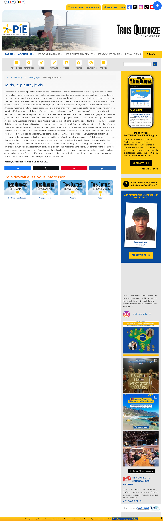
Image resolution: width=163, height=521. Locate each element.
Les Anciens (133, 54)
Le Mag (150, 54)
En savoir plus (133, 501)
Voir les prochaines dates (125, 519)
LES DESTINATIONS (48, 54)
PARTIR (9, 54)
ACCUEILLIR (25, 54)
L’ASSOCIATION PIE (109, 54)
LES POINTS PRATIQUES (79, 54)
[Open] (157, 5)
